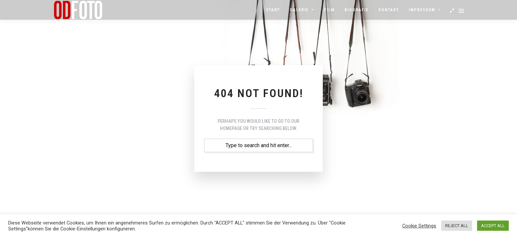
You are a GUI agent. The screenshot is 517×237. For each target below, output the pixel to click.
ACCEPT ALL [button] (493, 225)
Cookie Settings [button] (419, 226)
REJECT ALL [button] (456, 225)
